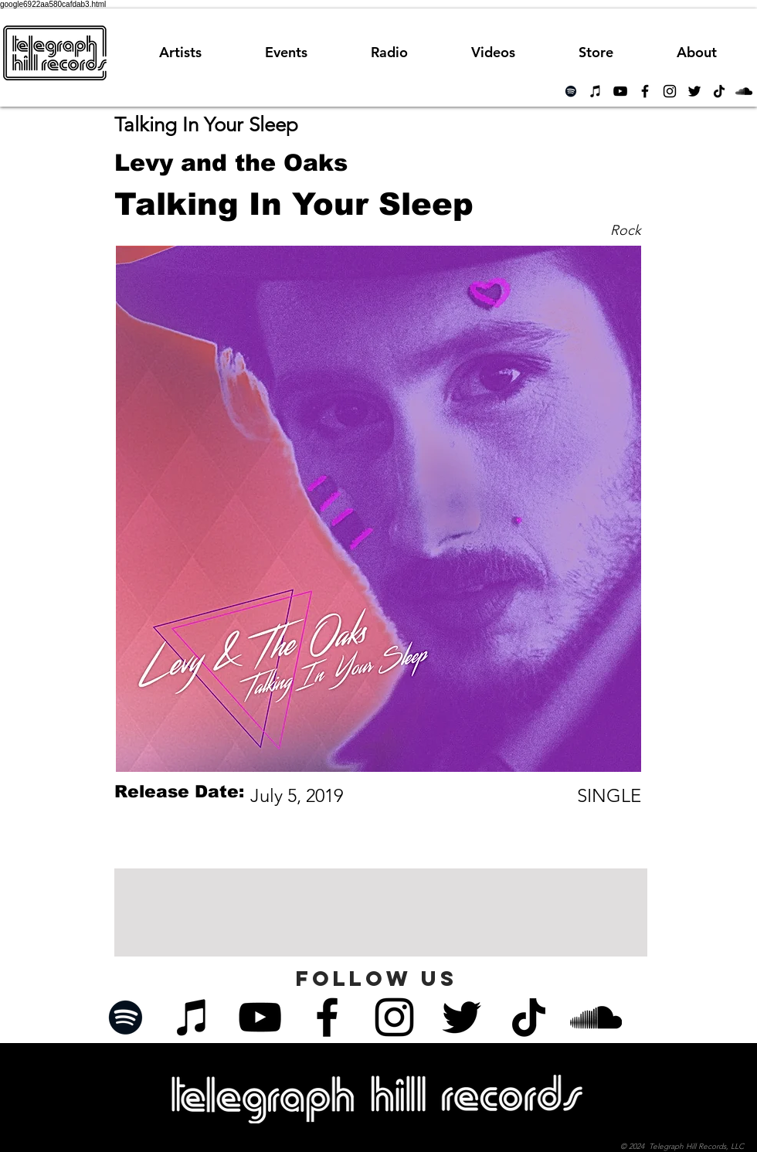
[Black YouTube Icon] (620, 91)
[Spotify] (570, 91)
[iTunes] (595, 91)
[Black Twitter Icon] (694, 91)
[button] (389, 52)
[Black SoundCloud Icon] (743, 91)
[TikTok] (719, 91)
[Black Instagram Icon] (669, 91)
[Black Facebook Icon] (644, 91)
